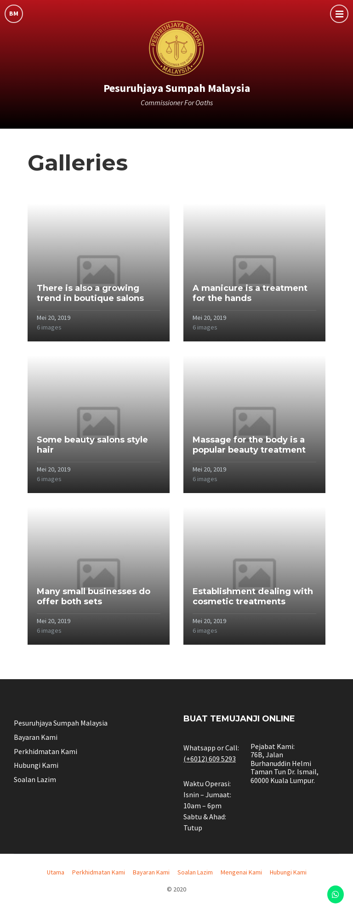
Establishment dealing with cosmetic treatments (253, 596)
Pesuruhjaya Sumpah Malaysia (176, 88)
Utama (55, 872)
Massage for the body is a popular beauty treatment (249, 445)
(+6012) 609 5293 (209, 758)
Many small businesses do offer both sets (93, 596)
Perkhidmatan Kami (45, 751)
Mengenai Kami (241, 872)
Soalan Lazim (35, 779)
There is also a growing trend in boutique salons (90, 293)
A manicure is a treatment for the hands (250, 293)
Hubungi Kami (36, 765)
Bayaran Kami (35, 737)
